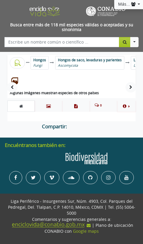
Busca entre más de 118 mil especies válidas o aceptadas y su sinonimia (71, 27)
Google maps (86, 231)
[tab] (21, 106)
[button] (126, 106)
